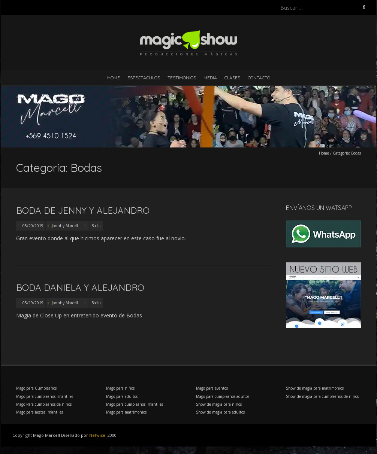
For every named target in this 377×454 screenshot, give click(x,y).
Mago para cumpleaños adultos (222, 396)
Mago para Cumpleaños (36, 388)
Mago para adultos (122, 396)
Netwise (97, 435)
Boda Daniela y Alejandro (80, 287)
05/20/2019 (32, 225)
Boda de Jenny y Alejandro (83, 210)
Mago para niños (120, 388)
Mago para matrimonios (126, 412)
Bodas (96, 225)
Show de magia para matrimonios (315, 388)
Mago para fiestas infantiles (39, 412)
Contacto (259, 77)
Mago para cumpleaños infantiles (44, 396)
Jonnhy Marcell (65, 225)
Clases (232, 77)
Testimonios (182, 77)
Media (210, 77)
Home (113, 77)
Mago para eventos (212, 388)
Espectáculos (143, 77)
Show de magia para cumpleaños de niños (322, 396)
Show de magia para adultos (220, 412)
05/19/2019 (32, 302)
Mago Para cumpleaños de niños (44, 404)
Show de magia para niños (219, 404)
